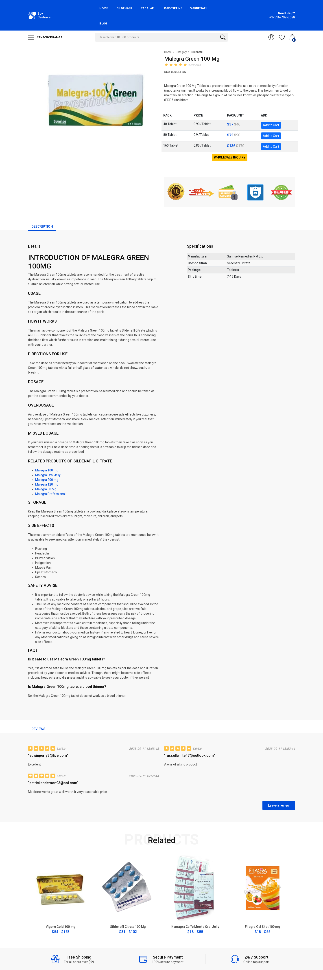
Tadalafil (148, 8)
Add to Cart (271, 125)
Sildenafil (125, 8)
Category (181, 52)
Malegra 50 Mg (45, 489)
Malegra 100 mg (46, 470)
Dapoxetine (173, 8)
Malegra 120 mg (46, 484)
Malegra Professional (50, 494)
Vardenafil (199, 8)
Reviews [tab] (38, 729)
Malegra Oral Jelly (48, 475)
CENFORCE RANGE (45, 37)
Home (103, 8)
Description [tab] (42, 226)
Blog (103, 23)
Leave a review (278, 805)
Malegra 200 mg (46, 480)
